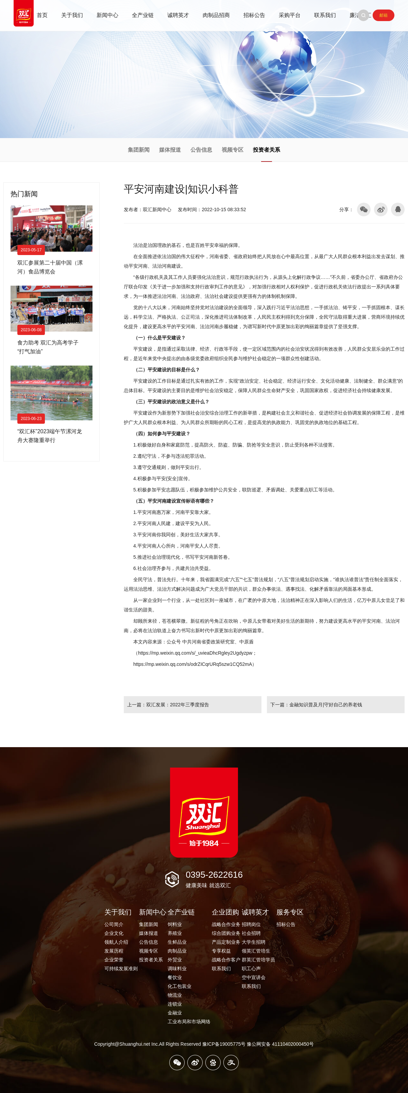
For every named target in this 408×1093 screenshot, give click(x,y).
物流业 (175, 995)
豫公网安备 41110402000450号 (280, 1044)
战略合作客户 (226, 959)
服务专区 (290, 912)
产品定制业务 (226, 942)
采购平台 (290, 15)
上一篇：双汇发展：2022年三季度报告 (168, 704)
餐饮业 (175, 977)
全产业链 (143, 15)
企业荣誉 (113, 959)
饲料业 (175, 924)
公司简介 (113, 924)
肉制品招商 (216, 15)
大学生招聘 (254, 942)
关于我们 (72, 15)
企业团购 (225, 912)
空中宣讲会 (254, 977)
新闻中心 (107, 15)
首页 (42, 15)
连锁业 (175, 1004)
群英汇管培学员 (258, 959)
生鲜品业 (177, 942)
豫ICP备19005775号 (224, 1044)
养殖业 (175, 933)
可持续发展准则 (121, 968)
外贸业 (175, 959)
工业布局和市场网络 (189, 1021)
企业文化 (113, 933)
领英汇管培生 (256, 951)
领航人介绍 (116, 942)
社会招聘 (251, 933)
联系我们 (325, 15)
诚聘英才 (178, 15)
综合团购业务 (226, 933)
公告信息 (201, 150)
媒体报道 (170, 150)
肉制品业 (177, 951)
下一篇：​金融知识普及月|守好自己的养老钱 (316, 704)
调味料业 (177, 968)
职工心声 (251, 968)
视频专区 (232, 150)
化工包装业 (179, 986)
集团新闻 (139, 150)
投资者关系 (266, 150)
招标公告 (254, 15)
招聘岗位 (251, 924)
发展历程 (113, 951)
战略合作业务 (226, 924)
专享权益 (221, 951)
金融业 (175, 1012)
